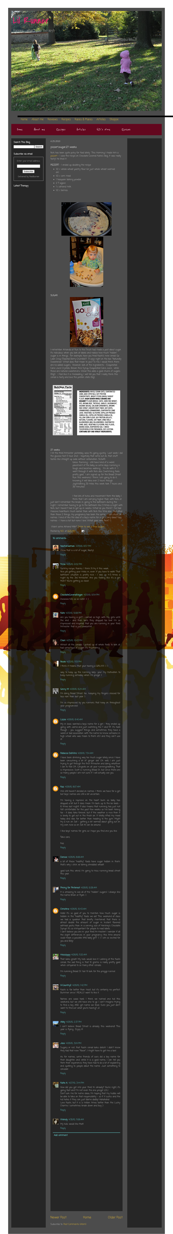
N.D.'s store (103, 129)
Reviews (126, 129)
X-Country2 (65, 985)
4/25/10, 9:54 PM (91, 595)
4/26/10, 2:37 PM (73, 1022)
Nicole (63, 662)
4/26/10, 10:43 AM (78, 909)
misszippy (65, 955)
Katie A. (64, 1083)
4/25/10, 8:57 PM (83, 546)
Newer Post (58, 1217)
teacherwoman (67, 546)
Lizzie (63, 719)
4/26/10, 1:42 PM (79, 985)
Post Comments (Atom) (74, 1224)
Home (20, 129)
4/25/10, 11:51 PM (74, 662)
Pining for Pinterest (70, 887)
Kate (62, 613)
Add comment (61, 1135)
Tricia (62, 564)
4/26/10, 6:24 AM (78, 689)
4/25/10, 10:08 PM (73, 613)
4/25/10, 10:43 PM (74, 640)
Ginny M (64, 689)
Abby (62, 1022)
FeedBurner (34, 176)
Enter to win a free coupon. (91, 526)
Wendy (64, 1119)
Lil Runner (31, 20)
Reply (63, 555)
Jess (62, 1043)
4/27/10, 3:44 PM (76, 1083)
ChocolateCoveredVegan (71, 595)
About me (39, 129)
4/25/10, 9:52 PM (74, 564)
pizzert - (55, 156)
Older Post (115, 1217)
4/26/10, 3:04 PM (73, 1043)
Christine (64, 909)
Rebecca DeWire (68, 753)
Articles (81, 129)
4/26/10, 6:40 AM (75, 719)
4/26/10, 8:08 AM (76, 857)
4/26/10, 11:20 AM (79, 955)
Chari (62, 640)
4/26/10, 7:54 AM (85, 753)
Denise (63, 857)
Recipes (60, 129)
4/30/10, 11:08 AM (76, 1119)
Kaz (62, 787)
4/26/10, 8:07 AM (72, 787)
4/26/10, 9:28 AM (89, 887)
